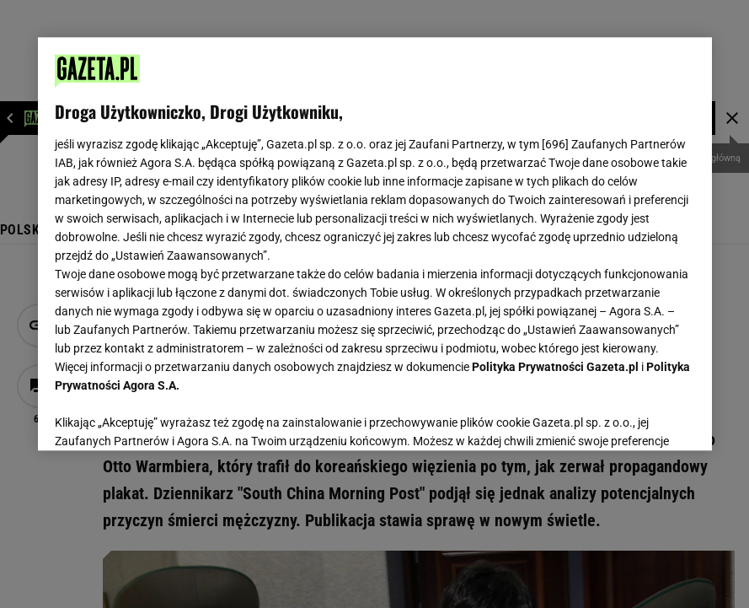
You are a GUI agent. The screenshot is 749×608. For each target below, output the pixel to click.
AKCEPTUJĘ (637, 417)
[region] (375, 243)
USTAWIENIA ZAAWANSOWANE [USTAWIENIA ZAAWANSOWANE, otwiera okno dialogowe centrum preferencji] (165, 416)
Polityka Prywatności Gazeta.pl (555, 367)
